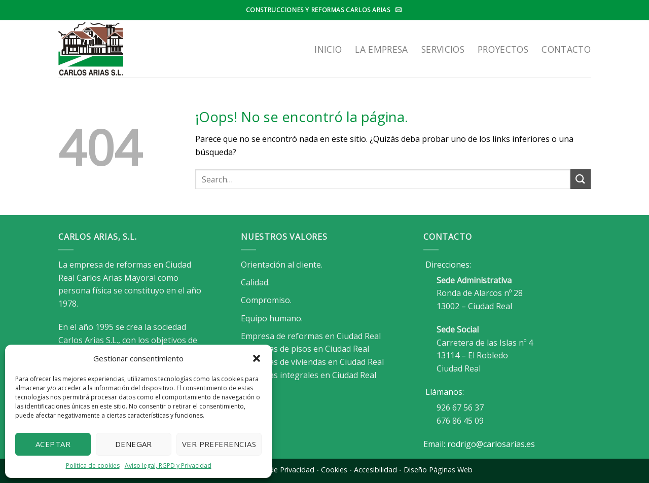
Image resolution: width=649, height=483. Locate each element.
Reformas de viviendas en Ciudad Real (312, 361)
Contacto (566, 49)
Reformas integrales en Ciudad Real (308, 375)
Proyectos (503, 49)
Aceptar (52, 444)
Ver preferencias (219, 444)
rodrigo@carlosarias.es (491, 444)
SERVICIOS (442, 49)
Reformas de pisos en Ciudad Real (305, 348)
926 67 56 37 (460, 407)
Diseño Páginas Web (438, 469)
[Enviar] (580, 179)
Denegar (133, 444)
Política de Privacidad (278, 469)
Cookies (334, 469)
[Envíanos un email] (398, 10)
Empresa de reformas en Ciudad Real (311, 336)
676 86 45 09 (460, 420)
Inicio (328, 49)
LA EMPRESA (381, 49)
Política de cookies (93, 465)
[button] (256, 358)
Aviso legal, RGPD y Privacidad (168, 465)
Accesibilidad (375, 469)
